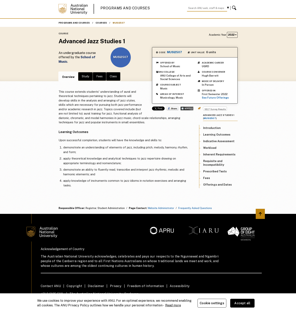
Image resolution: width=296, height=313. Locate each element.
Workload (209, 147)
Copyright (74, 286)
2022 (232, 34)
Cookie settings (212, 303)
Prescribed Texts (215, 171)
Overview (68, 76)
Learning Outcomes (216, 134)
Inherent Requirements (219, 154)
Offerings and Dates (217, 184)
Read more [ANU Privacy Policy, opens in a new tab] (173, 305)
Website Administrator (161, 208)
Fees (99, 76)
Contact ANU (51, 286)
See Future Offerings (215, 97)
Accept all (242, 303)
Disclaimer (96, 286)
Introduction (212, 128)
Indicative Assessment (219, 141)
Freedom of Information (145, 286)
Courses (101, 23)
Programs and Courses (125, 8)
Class (113, 76)
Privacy (116, 286)
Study (85, 76)
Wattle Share (186, 108)
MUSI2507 (119, 23)
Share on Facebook (172, 108)
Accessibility (180, 286)
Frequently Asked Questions (195, 208)
